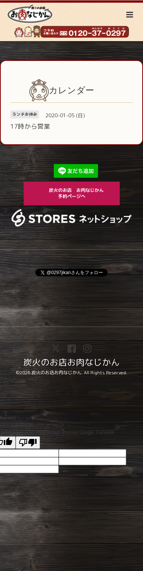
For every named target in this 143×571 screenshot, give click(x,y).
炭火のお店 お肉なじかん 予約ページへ (80, 193)
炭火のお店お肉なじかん (71, 362)
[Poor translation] (28, 442)
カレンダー (71, 90)
